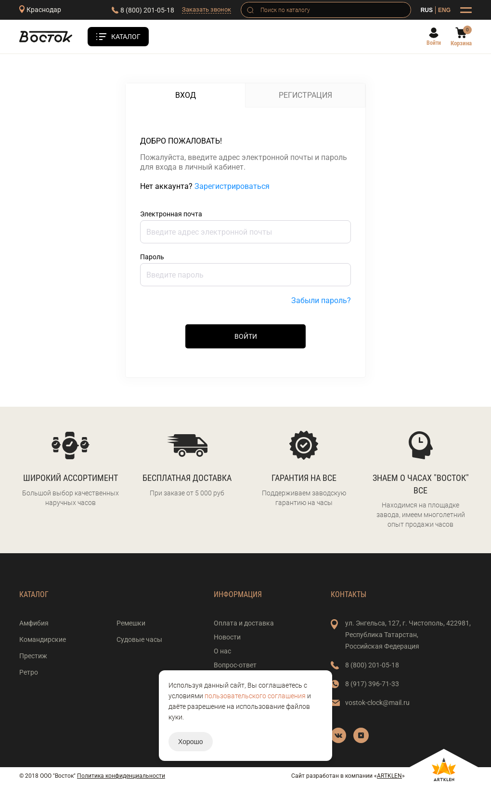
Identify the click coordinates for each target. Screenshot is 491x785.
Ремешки (130, 623)
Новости (227, 637)
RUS (427, 10)
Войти (433, 43)
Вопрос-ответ (235, 665)
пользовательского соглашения (255, 696)
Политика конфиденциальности (121, 775)
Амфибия (34, 623)
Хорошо (190, 741)
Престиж (33, 656)
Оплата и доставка (244, 623)
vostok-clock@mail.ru (377, 702)
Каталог (126, 36)
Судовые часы (139, 639)
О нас (222, 651)
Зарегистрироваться (232, 186)
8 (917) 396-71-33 (372, 684)
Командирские (42, 639)
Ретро (28, 672)
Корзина (461, 43)
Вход (185, 95)
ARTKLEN (389, 775)
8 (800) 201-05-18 (147, 10)
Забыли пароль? (321, 300)
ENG (444, 10)
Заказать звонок (206, 9)
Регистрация (305, 95)
